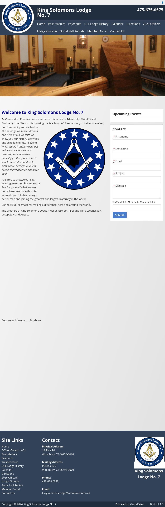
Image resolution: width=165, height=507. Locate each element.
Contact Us (117, 31)
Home (41, 24)
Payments (74, 24)
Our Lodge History (96, 24)
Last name (120, 149)
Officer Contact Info (13, 450)
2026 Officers (151, 24)
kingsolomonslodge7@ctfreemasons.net (66, 493)
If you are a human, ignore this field (134, 201)
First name (120, 136)
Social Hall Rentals (72, 31)
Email (117, 161)
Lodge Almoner (47, 31)
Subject (118, 173)
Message (119, 185)
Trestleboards (10, 462)
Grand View (137, 504)
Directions (133, 24)
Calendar (117, 24)
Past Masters (56, 24)
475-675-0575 (150, 10)
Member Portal (97, 31)
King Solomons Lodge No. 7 (64, 12)
